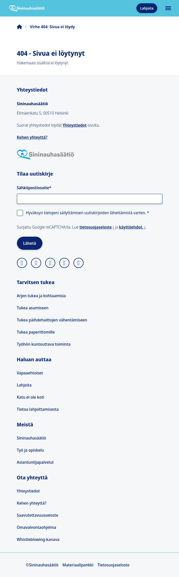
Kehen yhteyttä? (32, 137)
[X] (36, 263)
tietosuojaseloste (96, 227)
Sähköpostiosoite (34, 188)
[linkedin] (64, 263)
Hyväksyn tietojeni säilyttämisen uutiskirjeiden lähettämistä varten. (87, 212)
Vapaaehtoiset (30, 373)
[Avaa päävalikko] (167, 8)
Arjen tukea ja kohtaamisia (41, 295)
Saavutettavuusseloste (37, 515)
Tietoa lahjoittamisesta (38, 409)
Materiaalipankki (77, 565)
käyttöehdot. (131, 227)
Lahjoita (147, 8)
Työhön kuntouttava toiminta (44, 344)
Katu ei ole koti (30, 397)
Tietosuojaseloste (113, 565)
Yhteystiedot (74, 125)
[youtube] (78, 263)
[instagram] (22, 263)
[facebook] (50, 263)
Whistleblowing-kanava (38, 539)
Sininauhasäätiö (31, 438)
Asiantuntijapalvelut (35, 462)
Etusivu (23, 26)
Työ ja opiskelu (30, 450)
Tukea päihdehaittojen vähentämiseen (52, 320)
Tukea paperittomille (36, 332)
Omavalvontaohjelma (36, 527)
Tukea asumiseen (33, 308)
